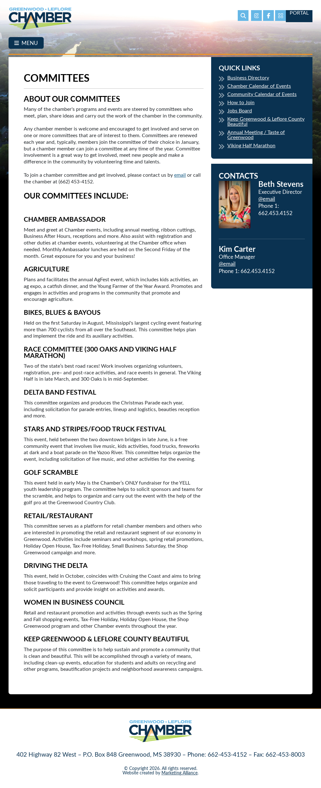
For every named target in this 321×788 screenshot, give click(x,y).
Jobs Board (239, 110)
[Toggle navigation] (26, 43)
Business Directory (248, 77)
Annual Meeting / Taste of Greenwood (256, 134)
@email (266, 198)
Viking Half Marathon (251, 145)
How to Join (241, 102)
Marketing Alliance (179, 773)
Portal (299, 13)
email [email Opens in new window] (180, 174)
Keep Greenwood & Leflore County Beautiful (266, 121)
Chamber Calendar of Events (259, 85)
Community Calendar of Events (262, 94)
